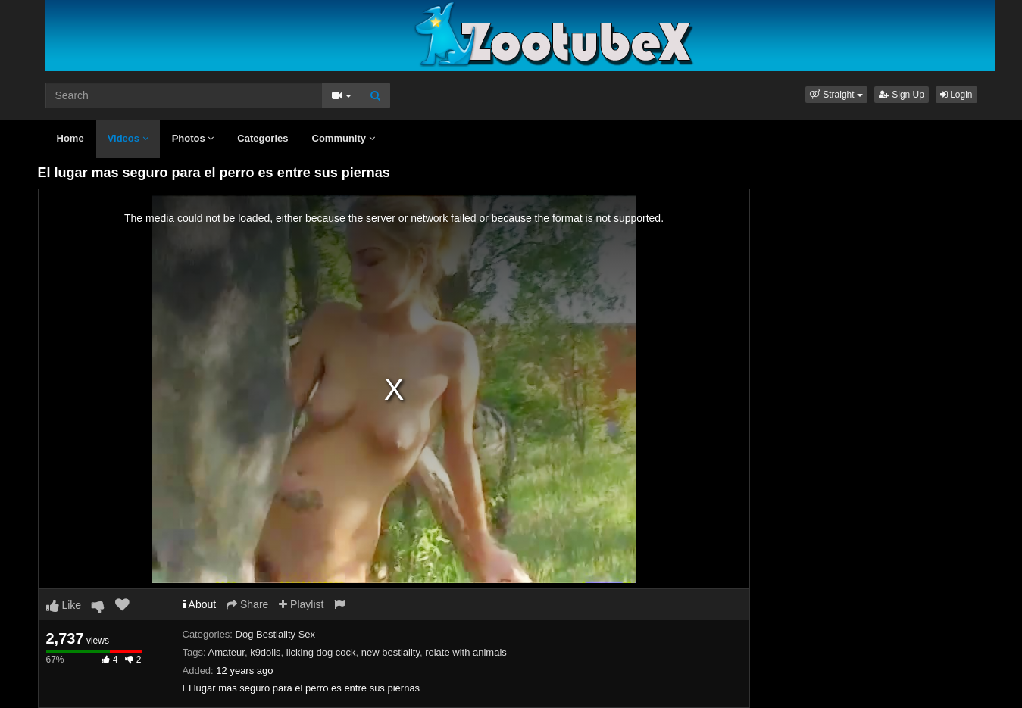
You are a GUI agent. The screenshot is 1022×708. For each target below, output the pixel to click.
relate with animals (466, 652)
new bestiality (390, 652)
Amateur (226, 652)
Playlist (301, 604)
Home (70, 138)
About (200, 604)
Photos (193, 138)
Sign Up (901, 94)
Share (247, 604)
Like (64, 605)
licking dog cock (321, 652)
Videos (128, 138)
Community (343, 138)
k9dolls (265, 652)
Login (956, 94)
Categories (262, 138)
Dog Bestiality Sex (276, 634)
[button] (836, 94)
